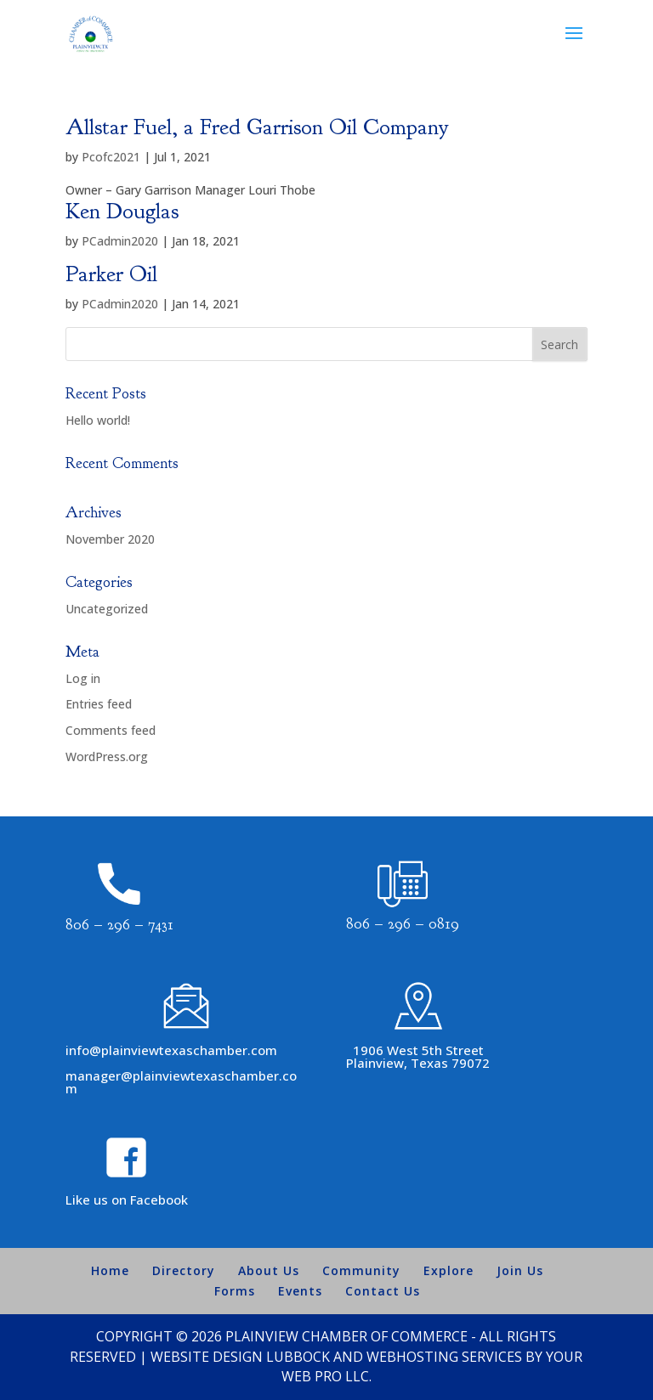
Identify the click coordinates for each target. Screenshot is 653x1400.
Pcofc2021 (111, 157)
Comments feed (110, 730)
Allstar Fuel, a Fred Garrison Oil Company (257, 127)
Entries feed (98, 704)
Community (361, 1270)
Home (110, 1270)
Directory (183, 1270)
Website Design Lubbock (240, 1356)
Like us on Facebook (126, 1199)
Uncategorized (106, 609)
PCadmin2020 (120, 241)
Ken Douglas (122, 211)
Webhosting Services (444, 1356)
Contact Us (382, 1291)
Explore (448, 1270)
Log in (82, 678)
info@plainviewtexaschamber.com (171, 1050)
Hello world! (97, 420)
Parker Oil (111, 274)
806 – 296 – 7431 (119, 924)
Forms (234, 1291)
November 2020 (110, 539)
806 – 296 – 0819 (402, 924)
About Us (268, 1270)
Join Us (520, 1270)
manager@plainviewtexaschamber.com (181, 1082)
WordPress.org (106, 756)
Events (300, 1291)
